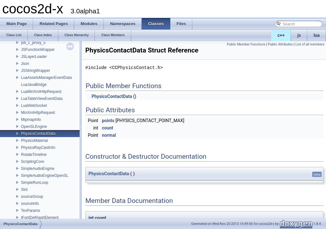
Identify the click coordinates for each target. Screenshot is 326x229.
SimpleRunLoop (34, 182)
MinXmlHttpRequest (38, 112)
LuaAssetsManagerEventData (46, 77)
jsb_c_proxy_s (33, 42)
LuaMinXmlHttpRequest (41, 91)
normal (109, 135)
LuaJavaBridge (33, 84)
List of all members (309, 44)
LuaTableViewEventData (42, 98)
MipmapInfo (31, 119)
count (107, 127)
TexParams (30, 210)
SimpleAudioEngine (37, 168)
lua (317, 35)
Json (25, 63)
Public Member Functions (246, 44)
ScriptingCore (32, 161)
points (108, 120)
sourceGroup (32, 196)
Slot (24, 189)
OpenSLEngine (34, 126)
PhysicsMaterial (34, 140)
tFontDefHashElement (40, 217)
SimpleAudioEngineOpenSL (44, 175)
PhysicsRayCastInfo (38, 147)
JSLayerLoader (34, 56)
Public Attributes (280, 44)
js (299, 35)
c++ (281, 35)
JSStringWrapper (35, 70)
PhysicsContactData (38, 133)
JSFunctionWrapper (38, 49)
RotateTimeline (33, 154)
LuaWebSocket (34, 105)
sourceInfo (30, 203)
